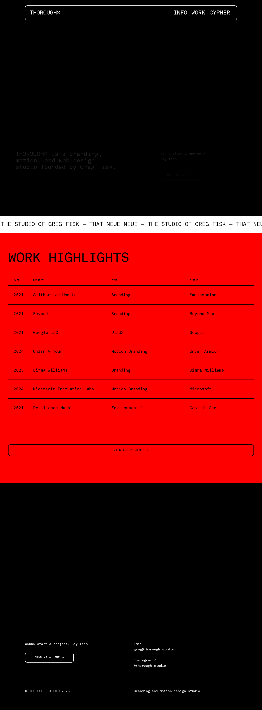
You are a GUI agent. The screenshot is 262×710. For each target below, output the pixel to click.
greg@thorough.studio (154, 649)
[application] (131, 82)
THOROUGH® (45, 13)
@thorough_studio (150, 666)
